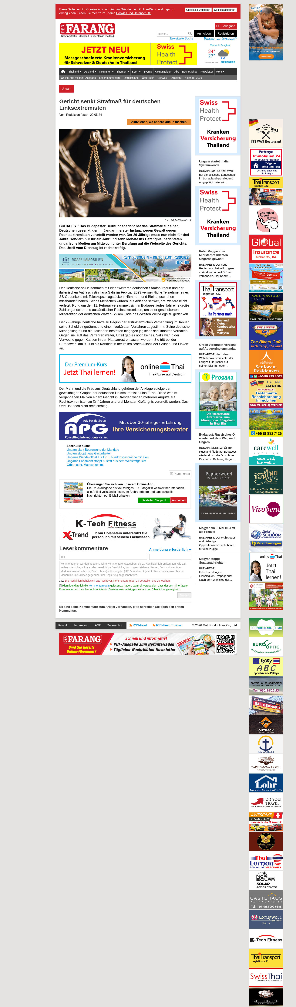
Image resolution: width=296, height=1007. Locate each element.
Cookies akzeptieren (198, 9)
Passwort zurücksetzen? (220, 38)
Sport (136, 71)
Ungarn (66, 88)
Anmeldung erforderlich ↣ (170, 549)
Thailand (75, 71)
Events (148, 71)
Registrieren (225, 33)
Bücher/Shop (189, 71)
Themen (123, 71)
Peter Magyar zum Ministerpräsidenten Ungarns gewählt (213, 255)
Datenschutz (115, 625)
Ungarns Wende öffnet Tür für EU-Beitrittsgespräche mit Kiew (108, 457)
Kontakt (63, 625)
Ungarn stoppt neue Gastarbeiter (89, 453)
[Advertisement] (266, 89)
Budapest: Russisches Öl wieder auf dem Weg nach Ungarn (217, 438)
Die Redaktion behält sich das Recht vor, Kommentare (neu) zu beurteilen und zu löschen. (117, 580)
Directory (176, 77)
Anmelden (204, 33)
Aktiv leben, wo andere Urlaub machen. (159, 122)
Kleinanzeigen (163, 71)
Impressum (81, 625)
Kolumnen (106, 71)
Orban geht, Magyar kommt (85, 464)
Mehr (220, 71)
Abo (176, 71)
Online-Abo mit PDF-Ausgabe (78, 77)
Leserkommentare (109, 77)
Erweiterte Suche (181, 38)
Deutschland (131, 77)
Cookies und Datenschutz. (133, 13)
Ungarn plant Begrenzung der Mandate (93, 449)
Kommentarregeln (99, 585)
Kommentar (182, 473)
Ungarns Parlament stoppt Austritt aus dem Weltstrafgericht (106, 461)
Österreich (148, 77)
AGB (98, 625)
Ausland (90, 71)
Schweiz (162, 77)
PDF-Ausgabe (225, 26)
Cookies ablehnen (224, 9)
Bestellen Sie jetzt (154, 500)
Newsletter (206, 71)
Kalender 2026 (193, 77)
